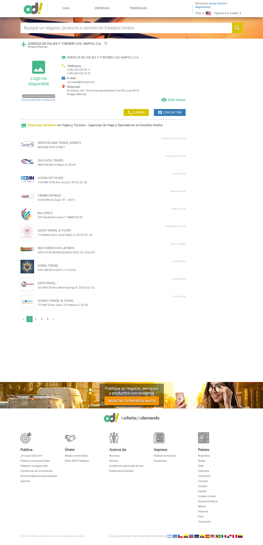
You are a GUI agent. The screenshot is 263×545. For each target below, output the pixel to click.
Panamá (203, 511)
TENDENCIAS (138, 8)
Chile (201, 465)
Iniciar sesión (217, 3)
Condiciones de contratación (36, 470)
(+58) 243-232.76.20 (78, 73)
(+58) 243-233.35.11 (78, 69)
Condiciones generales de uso (126, 465)
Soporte (25, 481)
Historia (113, 460)
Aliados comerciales (76, 455)
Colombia (203, 470)
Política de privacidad (121, 470)
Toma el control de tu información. (38, 97)
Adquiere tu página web (34, 465)
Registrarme (202, 7)
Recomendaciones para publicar (38, 476)
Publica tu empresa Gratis (35, 460)
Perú (201, 516)
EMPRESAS (102, 8)
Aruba (201, 460)
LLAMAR (136, 112)
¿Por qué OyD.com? (31, 455)
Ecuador (203, 486)
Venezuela (204, 521)
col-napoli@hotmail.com (81, 82)
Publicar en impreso (165, 455)
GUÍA (65, 8)
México (202, 506)
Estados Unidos (207, 496)
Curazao (203, 481)
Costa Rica (204, 476)
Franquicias (160, 460)
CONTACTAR (170, 112)
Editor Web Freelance (77, 460)
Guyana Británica (208, 501)
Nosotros (114, 455)
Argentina (204, 455)
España (202, 491)
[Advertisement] (103, 353)
